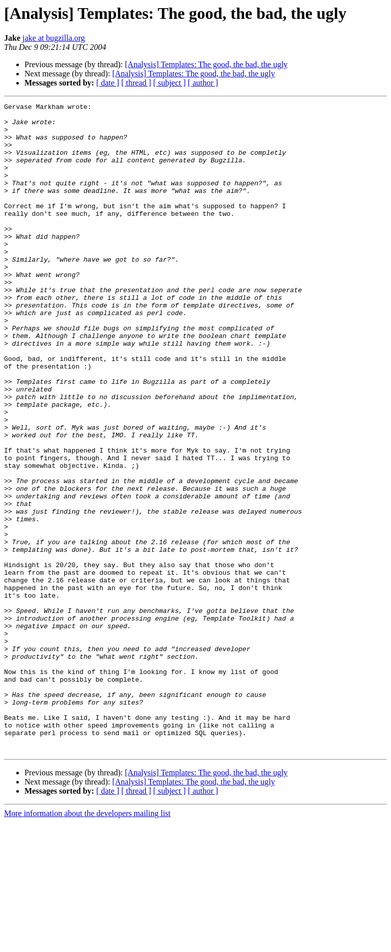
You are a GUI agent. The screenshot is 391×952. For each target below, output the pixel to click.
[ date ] (107, 82)
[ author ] (203, 82)
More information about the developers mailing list (87, 943)
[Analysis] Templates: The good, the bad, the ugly (206, 64)
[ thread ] (136, 82)
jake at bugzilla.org (53, 38)
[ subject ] (169, 82)
